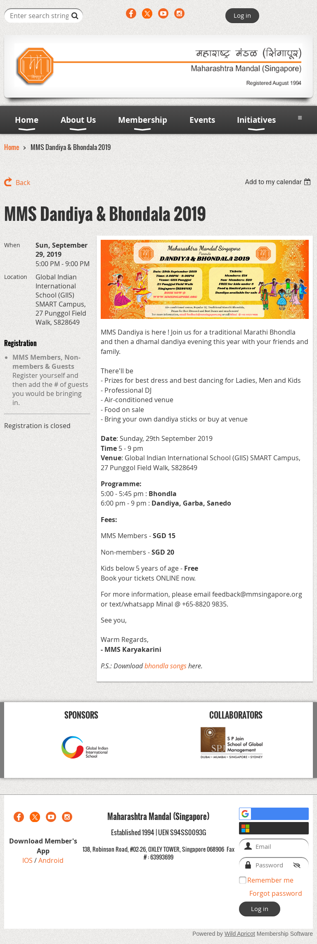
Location (15, 277)
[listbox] (279, 182)
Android (51, 860)
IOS (28, 860)
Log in (242, 15)
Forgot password (275, 893)
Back (23, 182)
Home (11, 147)
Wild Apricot (240, 933)
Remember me (270, 880)
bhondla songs (165, 665)
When (12, 245)
